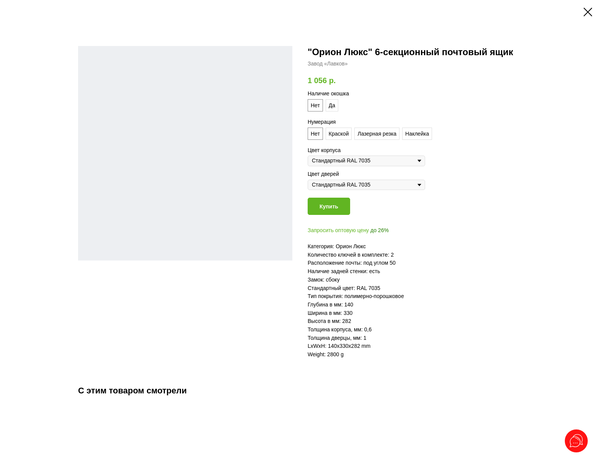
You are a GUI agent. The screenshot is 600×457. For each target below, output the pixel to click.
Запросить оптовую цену (338, 230)
